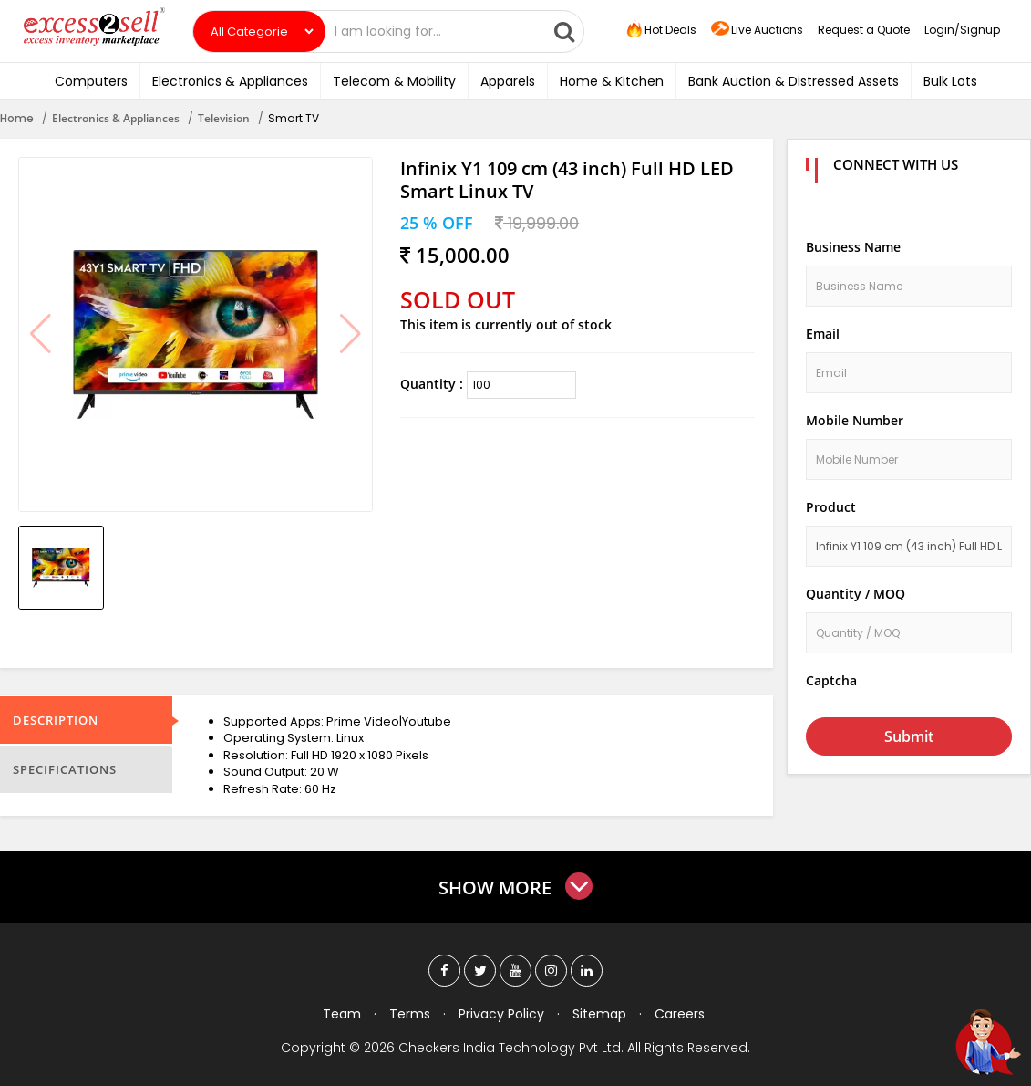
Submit (908, 736)
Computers (91, 81)
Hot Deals (660, 30)
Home (17, 118)
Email (823, 333)
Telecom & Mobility (394, 81)
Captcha (831, 680)
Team (342, 1014)
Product (831, 507)
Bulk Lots (950, 81)
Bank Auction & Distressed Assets (793, 81)
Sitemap (599, 1014)
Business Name (853, 247)
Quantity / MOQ (855, 593)
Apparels (507, 81)
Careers (680, 1014)
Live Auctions (757, 30)
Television (224, 118)
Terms (409, 1014)
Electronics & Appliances (230, 81)
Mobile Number (854, 420)
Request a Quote (864, 29)
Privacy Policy (501, 1014)
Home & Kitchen (612, 81)
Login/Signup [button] (962, 29)
